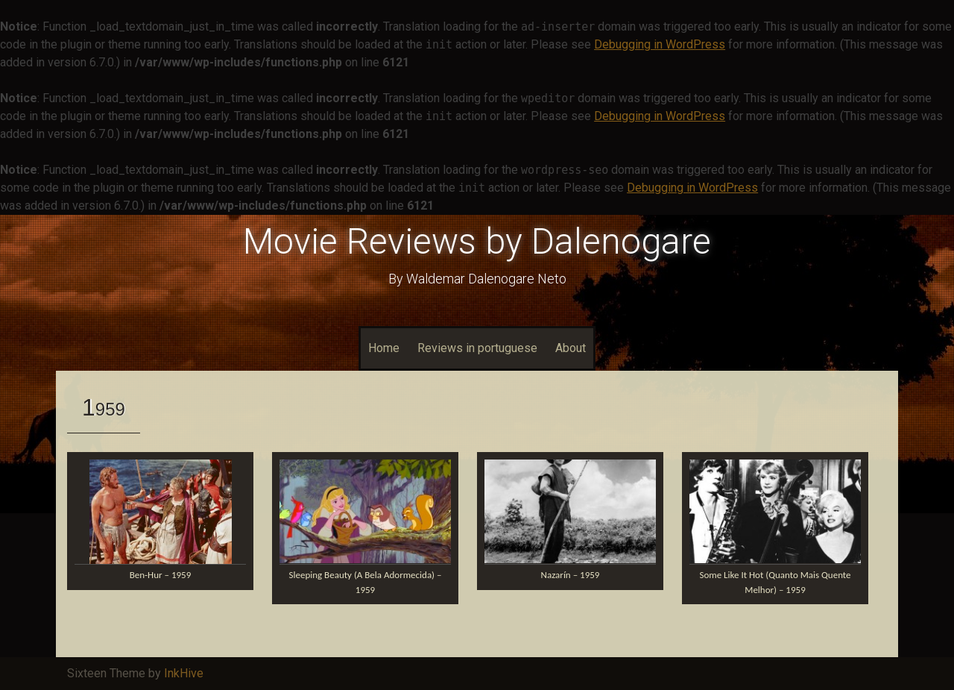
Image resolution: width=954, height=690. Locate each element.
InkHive (183, 673)
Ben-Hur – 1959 (161, 574)
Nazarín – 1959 (570, 574)
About (570, 348)
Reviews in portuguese (477, 348)
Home (383, 348)
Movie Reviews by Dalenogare (477, 241)
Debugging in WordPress (659, 44)
